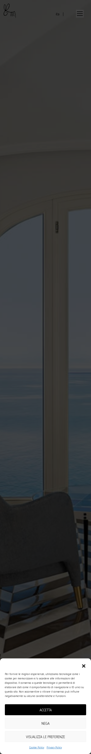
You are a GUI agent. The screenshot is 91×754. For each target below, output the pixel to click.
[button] (83, 664)
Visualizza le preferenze (45, 736)
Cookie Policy (36, 747)
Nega (45, 723)
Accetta (46, 710)
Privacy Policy (54, 747)
